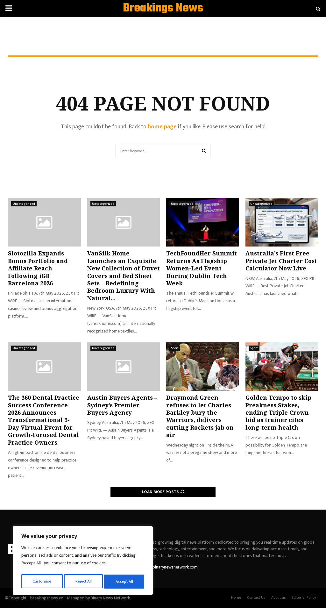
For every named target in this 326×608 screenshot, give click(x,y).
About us (278, 597)
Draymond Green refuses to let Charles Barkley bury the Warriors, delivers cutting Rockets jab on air (200, 416)
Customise (42, 581)
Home (236, 597)
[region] (83, 561)
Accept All (124, 581)
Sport (175, 348)
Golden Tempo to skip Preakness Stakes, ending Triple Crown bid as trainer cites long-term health (278, 412)
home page (162, 127)
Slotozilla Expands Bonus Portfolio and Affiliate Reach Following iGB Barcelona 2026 (38, 268)
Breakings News (163, 9)
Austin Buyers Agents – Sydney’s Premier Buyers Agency (122, 405)
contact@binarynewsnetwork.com (166, 567)
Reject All (83, 581)
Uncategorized (24, 203)
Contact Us (256, 597)
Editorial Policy (304, 597)
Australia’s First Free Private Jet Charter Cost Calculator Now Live (281, 260)
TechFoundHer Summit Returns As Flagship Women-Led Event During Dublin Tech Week (201, 268)
